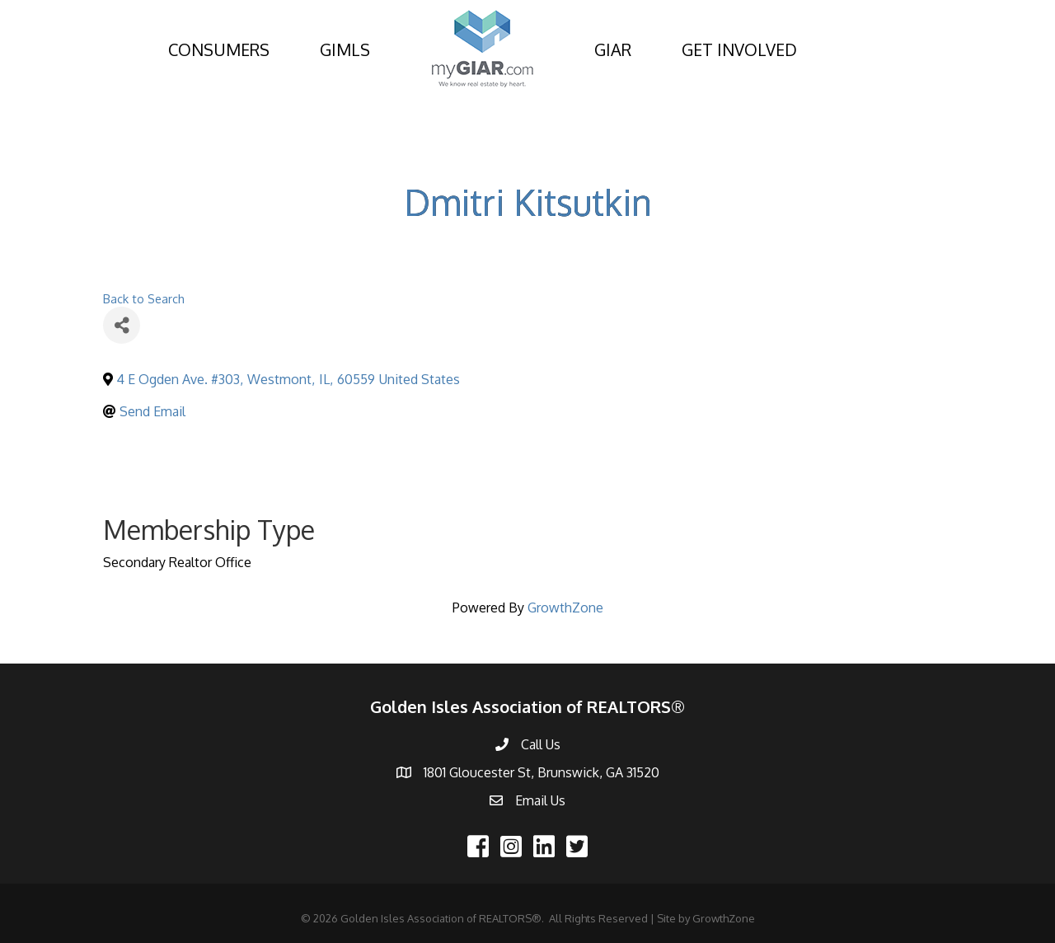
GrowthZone (565, 607)
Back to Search (144, 298)
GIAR (612, 49)
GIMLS (345, 49)
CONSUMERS (219, 49)
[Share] (121, 325)
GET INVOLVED (739, 49)
